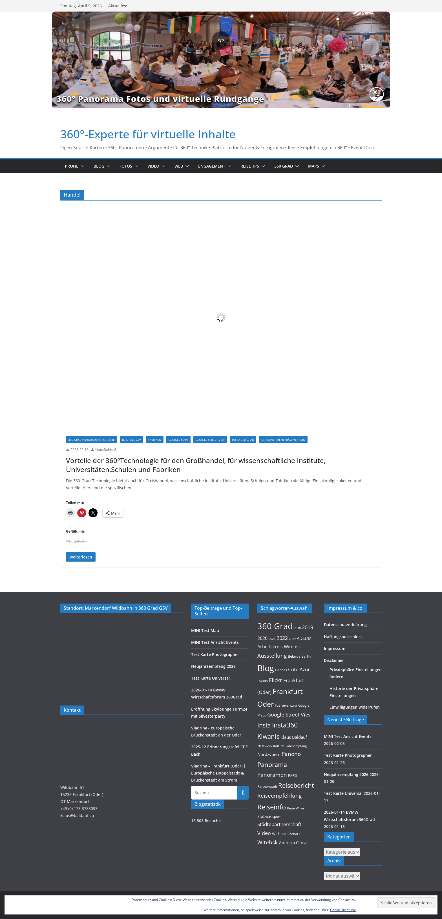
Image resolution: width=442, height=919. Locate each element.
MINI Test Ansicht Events (215, 642)
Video (153, 166)
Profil (71, 166)
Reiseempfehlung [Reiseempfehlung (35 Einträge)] (279, 795)
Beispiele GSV (131, 440)
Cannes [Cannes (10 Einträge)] (281, 669)
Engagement (211, 166)
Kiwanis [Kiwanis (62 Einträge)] (268, 736)
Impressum (334, 648)
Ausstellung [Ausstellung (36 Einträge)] (272, 655)
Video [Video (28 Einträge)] (264, 833)
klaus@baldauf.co (77, 815)
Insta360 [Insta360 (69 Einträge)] (285, 725)
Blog (99, 166)
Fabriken (154, 440)
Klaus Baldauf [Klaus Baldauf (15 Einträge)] (293, 737)
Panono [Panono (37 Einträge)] (291, 754)
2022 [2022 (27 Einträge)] (282, 638)
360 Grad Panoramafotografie (91, 440)
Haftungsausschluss (343, 636)
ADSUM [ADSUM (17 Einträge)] (304, 638)
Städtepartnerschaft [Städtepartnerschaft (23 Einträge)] (279, 824)
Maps (313, 166)
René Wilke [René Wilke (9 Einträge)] (295, 808)
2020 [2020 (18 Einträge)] (262, 638)
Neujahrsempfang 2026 (213, 666)
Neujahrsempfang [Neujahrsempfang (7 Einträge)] (293, 746)
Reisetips (249, 166)
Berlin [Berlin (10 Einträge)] (306, 656)
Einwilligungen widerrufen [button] (355, 707)
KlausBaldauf (105, 449)
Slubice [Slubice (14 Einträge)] (264, 816)
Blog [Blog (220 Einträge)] (265, 668)
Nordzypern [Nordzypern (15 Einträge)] (268, 754)
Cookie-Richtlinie (343, 909)
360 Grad (283, 166)
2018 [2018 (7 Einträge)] (297, 628)
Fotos (126, 166)
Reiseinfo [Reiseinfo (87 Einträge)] (271, 806)
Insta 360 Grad (243, 440)
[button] (81, 166)
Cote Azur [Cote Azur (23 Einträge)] (299, 669)
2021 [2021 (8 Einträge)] (272, 639)
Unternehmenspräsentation (283, 440)
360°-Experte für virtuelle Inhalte (148, 134)
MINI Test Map (205, 630)
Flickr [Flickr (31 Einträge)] (275, 680)
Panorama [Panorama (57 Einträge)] (272, 764)
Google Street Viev (210, 440)
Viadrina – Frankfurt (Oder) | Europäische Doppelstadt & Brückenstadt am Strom (218, 773)
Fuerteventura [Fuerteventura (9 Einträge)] (286, 705)
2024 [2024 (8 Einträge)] (292, 639)
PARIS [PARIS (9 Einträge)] (292, 775)
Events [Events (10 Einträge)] (262, 680)
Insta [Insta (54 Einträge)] (264, 725)
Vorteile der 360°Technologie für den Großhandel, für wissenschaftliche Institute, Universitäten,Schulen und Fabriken (196, 465)
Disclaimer (334, 660)
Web (178, 166)
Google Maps (178, 440)
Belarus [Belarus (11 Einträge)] (294, 656)
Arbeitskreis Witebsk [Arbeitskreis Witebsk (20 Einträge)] (279, 647)
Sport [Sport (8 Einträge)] (276, 817)
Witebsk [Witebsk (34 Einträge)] (267, 842)
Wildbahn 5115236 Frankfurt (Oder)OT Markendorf (81, 794)
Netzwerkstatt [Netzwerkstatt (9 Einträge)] (268, 746)
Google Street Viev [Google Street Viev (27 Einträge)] (289, 714)
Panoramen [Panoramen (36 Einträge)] (272, 774)
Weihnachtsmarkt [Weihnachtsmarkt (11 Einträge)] (287, 833)
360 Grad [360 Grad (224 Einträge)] (275, 626)
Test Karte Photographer (215, 654)
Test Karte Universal (210, 678)
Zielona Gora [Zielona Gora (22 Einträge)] (293, 842)
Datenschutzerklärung (345, 624)
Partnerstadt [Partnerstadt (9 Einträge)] (267, 786)
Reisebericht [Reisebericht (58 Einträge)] (296, 785)
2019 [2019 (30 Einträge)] (307, 627)
